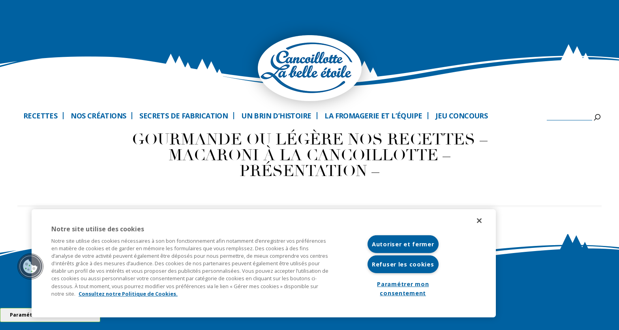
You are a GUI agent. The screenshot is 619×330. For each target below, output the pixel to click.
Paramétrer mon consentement (403, 288)
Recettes (40, 115)
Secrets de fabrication (183, 115)
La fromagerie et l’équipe (373, 115)
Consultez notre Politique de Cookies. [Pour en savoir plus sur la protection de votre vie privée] (128, 293)
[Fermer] (479, 220)
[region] (264, 263)
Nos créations (98, 115)
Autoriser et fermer (403, 244)
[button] (30, 266)
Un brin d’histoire (276, 115)
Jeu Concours (461, 115)
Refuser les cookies (403, 264)
